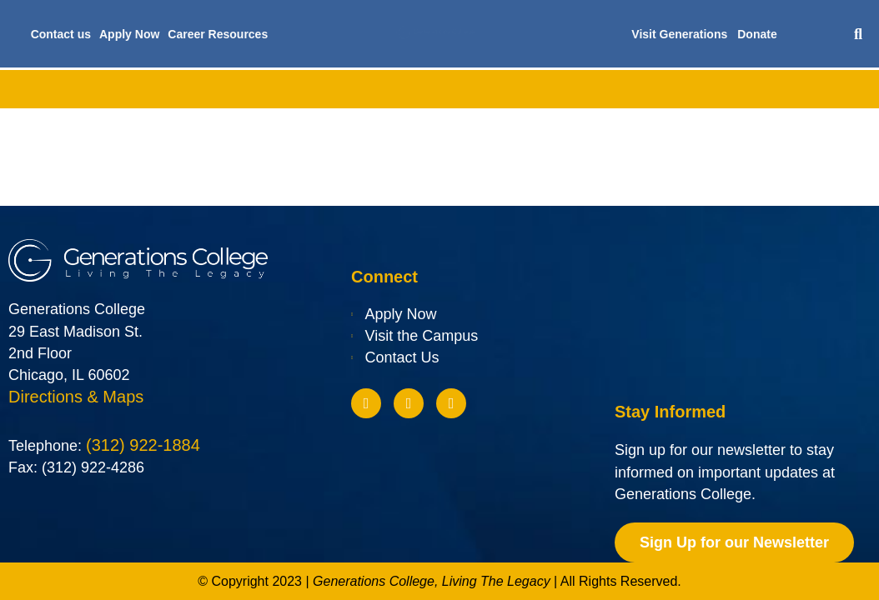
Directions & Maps (75, 397)
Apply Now (129, 34)
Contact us (61, 34)
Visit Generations (679, 34)
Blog (802, 89)
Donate (756, 34)
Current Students (708, 89)
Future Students (582, 89)
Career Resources (218, 34)
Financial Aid (361, 89)
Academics (162, 89)
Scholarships (468, 89)
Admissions (259, 89)
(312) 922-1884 (143, 447)
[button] (858, 34)
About (80, 89)
